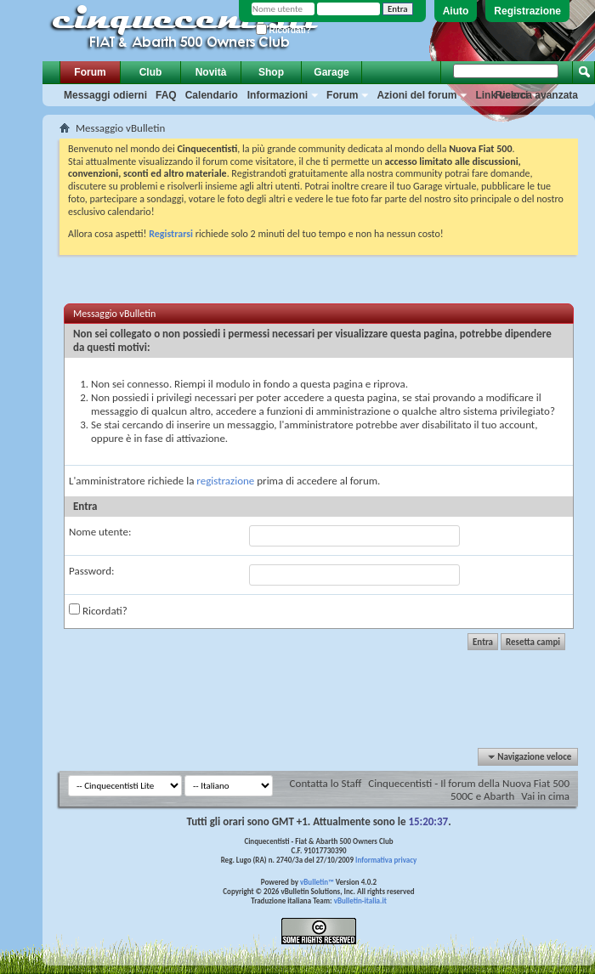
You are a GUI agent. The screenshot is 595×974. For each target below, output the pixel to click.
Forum (89, 72)
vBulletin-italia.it (360, 900)
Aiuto (456, 11)
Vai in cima (545, 796)
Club (150, 72)
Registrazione (527, 11)
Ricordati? (283, 30)
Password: (91, 570)
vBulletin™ (317, 881)
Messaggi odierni (105, 95)
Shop (271, 72)
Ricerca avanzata (537, 95)
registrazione (225, 480)
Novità (211, 72)
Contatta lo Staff (326, 783)
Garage (331, 72)
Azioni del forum (416, 95)
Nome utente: (100, 531)
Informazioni (277, 95)
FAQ (166, 95)
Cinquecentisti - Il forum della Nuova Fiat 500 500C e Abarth (469, 789)
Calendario (211, 95)
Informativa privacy (385, 859)
